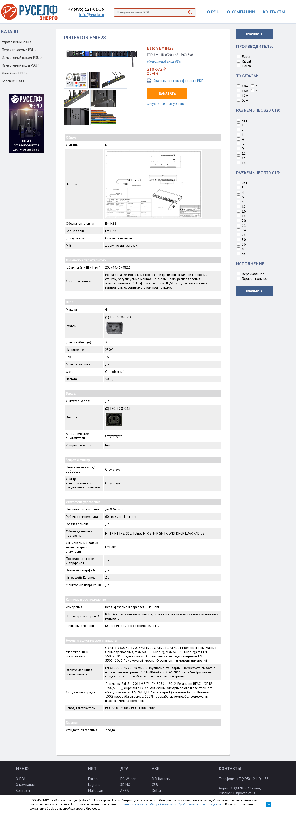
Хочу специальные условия (165, 104)
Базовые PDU (13, 81)
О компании (25, 784)
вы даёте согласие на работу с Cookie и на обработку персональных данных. (170, 804)
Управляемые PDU (16, 42)
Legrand (94, 784)
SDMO (125, 784)
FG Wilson (128, 778)
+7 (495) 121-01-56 (86, 9)
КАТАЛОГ (10, 32)
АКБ (155, 768)
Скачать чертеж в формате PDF (178, 80)
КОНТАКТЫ (274, 12)
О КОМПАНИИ (241, 12)
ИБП (92, 768)
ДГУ (124, 768)
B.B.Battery (161, 778)
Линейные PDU (14, 73)
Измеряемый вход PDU (20, 65)
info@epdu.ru (91, 14)
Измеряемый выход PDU (22, 57)
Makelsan (95, 790)
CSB (155, 784)
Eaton (152, 48)
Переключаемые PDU (19, 49)
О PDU (213, 12)
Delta (156, 790)
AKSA (124, 790)
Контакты (23, 790)
